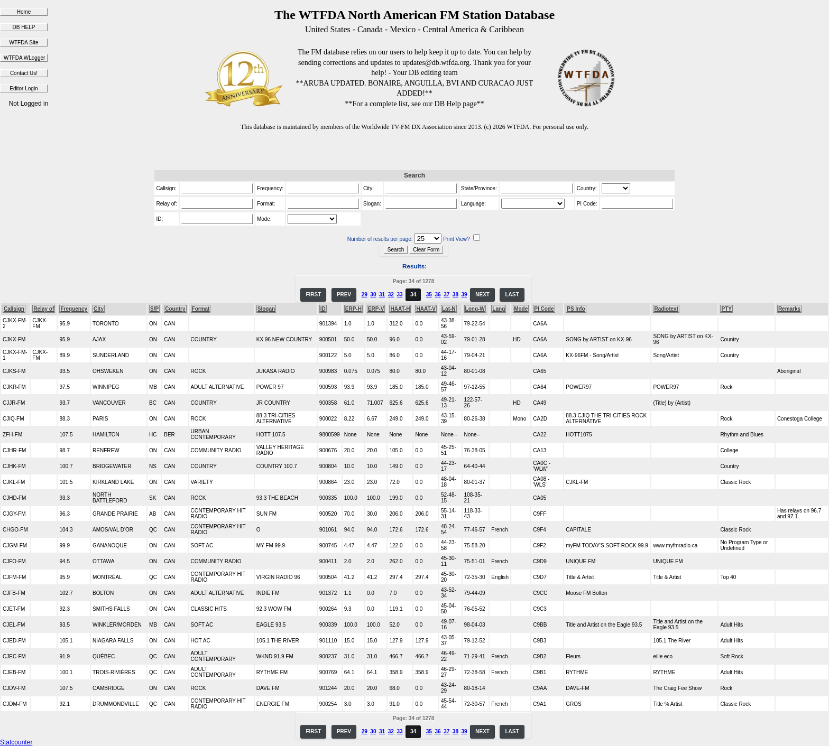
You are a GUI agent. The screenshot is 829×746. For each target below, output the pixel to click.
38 (455, 294)
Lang (498, 309)
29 (364, 294)
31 (382, 294)
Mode (521, 309)
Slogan (266, 309)
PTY (726, 309)
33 (399, 294)
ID (323, 309)
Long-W (475, 309)
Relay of (43, 309)
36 (437, 294)
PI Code (544, 309)
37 (446, 294)
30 (373, 294)
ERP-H (353, 309)
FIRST (313, 294)
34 (413, 294)
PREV (344, 294)
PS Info (576, 309)
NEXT (482, 294)
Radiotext (666, 309)
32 (391, 294)
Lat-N (449, 309)
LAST (512, 294)
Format (201, 309)
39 (464, 294)
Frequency (73, 309)
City (99, 309)
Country (175, 309)
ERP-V (376, 309)
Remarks (789, 309)
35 (429, 294)
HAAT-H (400, 309)
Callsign (14, 309)
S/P (154, 309)
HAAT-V (425, 309)
